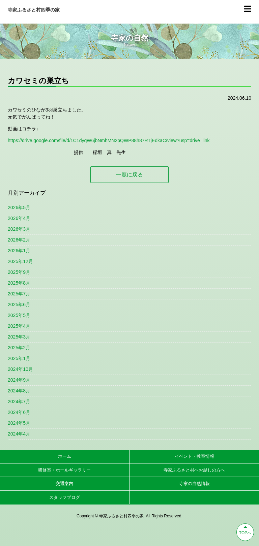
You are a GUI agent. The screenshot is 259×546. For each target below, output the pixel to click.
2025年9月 (19, 272)
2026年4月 (19, 218)
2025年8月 (19, 283)
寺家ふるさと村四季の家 (34, 9)
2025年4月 (19, 326)
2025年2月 (19, 347)
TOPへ (245, 529)
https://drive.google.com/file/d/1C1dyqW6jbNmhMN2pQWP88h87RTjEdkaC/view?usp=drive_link (109, 140)
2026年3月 (19, 229)
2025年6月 (19, 304)
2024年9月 (19, 380)
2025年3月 (19, 337)
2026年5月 (19, 207)
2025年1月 (19, 358)
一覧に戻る (129, 175)
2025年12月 (20, 261)
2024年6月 (19, 412)
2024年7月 (19, 401)
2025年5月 (19, 315)
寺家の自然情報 (194, 483)
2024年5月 (19, 423)
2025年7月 (19, 293)
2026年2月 (19, 240)
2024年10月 (20, 369)
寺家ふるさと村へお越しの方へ (194, 470)
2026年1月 (19, 250)
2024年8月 (19, 390)
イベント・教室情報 (194, 456)
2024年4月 (19, 434)
